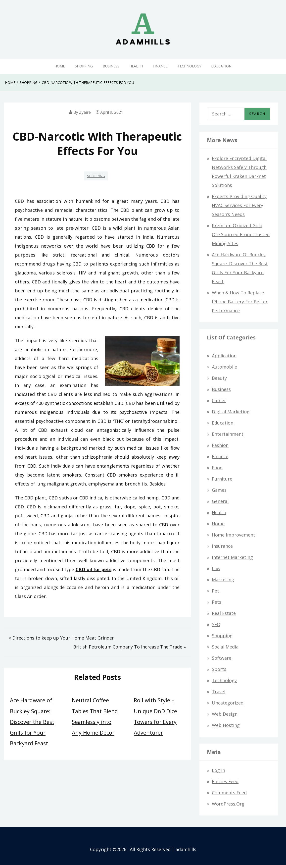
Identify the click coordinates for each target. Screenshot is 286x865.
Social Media (225, 647)
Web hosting (226, 725)
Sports (219, 669)
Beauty (219, 378)
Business (111, 66)
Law (216, 568)
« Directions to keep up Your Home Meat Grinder (61, 638)
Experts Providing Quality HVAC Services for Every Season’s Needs (239, 205)
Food (217, 468)
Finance (160, 66)
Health (136, 66)
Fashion (220, 445)
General (220, 501)
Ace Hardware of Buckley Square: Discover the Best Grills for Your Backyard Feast (32, 722)
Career (219, 400)
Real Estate (224, 613)
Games (219, 490)
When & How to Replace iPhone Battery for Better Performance (240, 302)
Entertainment (227, 434)
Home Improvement (233, 535)
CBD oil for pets (93, 569)
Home (59, 66)
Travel (218, 692)
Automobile (224, 367)
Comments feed (229, 793)
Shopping (84, 66)
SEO (216, 624)
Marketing (223, 580)
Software (221, 658)
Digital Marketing (230, 412)
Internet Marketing (232, 557)
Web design (225, 714)
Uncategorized (227, 703)
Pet (215, 591)
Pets (216, 602)
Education (221, 66)
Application (224, 356)
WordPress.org (228, 804)
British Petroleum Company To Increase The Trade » (129, 647)
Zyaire (85, 112)
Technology (189, 66)
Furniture (222, 479)
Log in (218, 770)
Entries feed (225, 781)
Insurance (222, 546)
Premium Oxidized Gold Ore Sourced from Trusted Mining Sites (241, 234)
